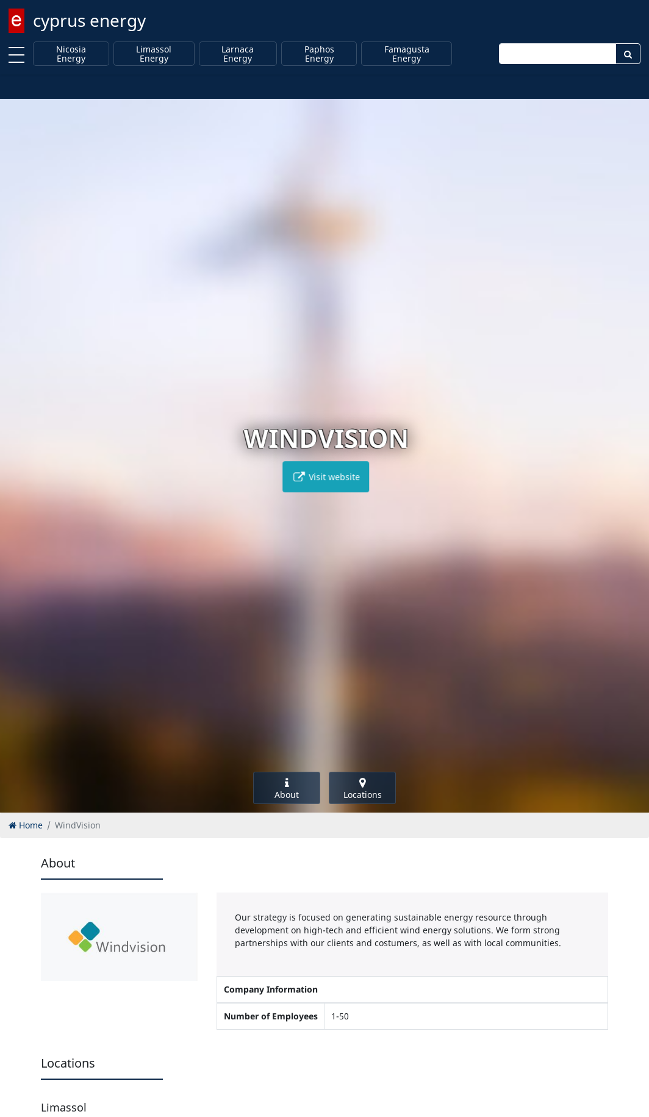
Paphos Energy (319, 54)
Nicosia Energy (71, 54)
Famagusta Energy (406, 54)
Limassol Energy (153, 54)
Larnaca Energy (237, 54)
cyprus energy (89, 20)
